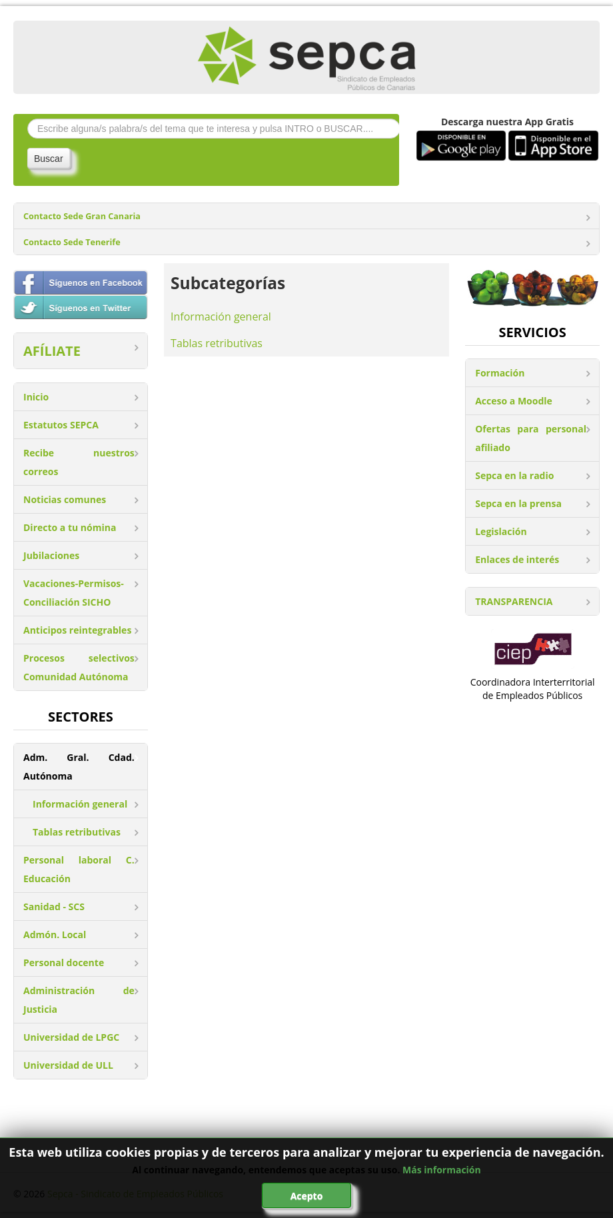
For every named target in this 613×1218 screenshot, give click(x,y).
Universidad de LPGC (71, 1037)
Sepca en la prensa (518, 503)
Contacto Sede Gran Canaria (82, 216)
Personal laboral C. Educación (79, 869)
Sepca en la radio (514, 475)
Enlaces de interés (517, 559)
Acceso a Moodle (513, 400)
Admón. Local (54, 934)
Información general (80, 804)
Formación (499, 372)
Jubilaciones (51, 555)
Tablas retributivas (77, 832)
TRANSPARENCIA (513, 601)
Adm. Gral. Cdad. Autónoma (79, 766)
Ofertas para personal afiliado (530, 438)
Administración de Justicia (79, 999)
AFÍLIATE (52, 351)
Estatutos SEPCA (61, 424)
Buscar (48, 158)
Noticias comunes (64, 499)
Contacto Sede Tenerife (72, 242)
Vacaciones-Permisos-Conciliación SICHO (73, 592)
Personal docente (63, 962)
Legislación (500, 531)
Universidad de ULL (68, 1065)
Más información (441, 1169)
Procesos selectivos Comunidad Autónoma (79, 667)
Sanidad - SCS (54, 906)
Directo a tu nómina (69, 527)
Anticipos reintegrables (77, 630)
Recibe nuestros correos (79, 462)
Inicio (36, 396)
